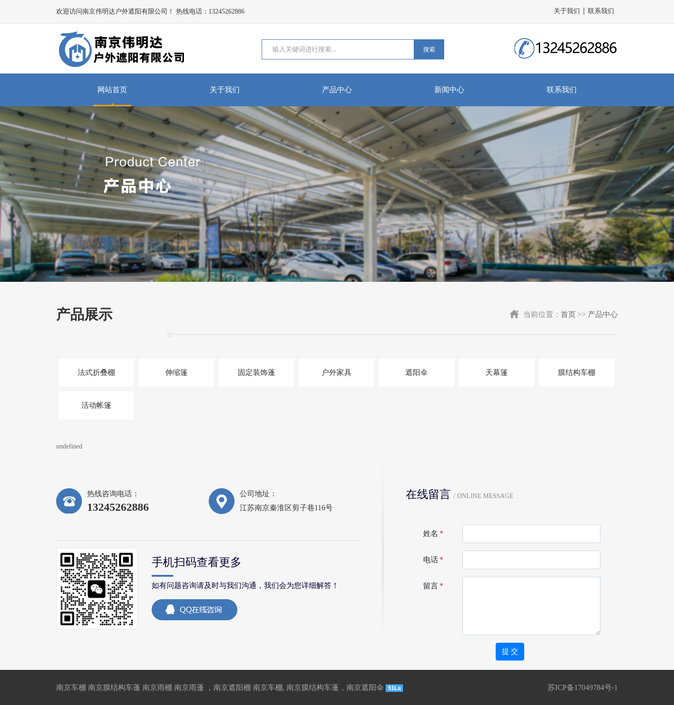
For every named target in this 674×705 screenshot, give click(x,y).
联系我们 (601, 11)
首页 (568, 314)
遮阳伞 (416, 372)
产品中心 (337, 90)
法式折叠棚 (96, 372)
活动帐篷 (96, 405)
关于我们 (567, 11)
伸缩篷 (176, 372)
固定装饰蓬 (256, 372)
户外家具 (337, 372)
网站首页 (112, 90)
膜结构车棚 (576, 372)
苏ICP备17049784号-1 (583, 687)
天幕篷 (496, 372)
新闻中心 (449, 90)
